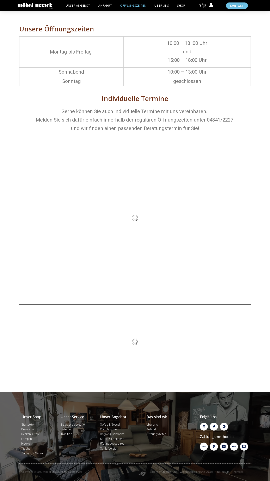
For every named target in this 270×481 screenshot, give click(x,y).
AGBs (209, 472)
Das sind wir (156, 416)
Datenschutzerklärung (163, 472)
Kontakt (238, 472)
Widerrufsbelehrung (192, 472)
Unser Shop (31, 416)
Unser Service (72, 416)
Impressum (222, 472)
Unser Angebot (113, 416)
